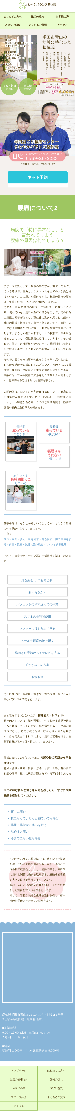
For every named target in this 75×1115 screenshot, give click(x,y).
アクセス (62, 24)
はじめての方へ (12, 16)
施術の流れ (37, 16)
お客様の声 (62, 16)
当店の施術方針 (19, 1079)
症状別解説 (56, 1088)
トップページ (19, 1070)
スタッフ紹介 (12, 24)
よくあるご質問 (37, 24)
